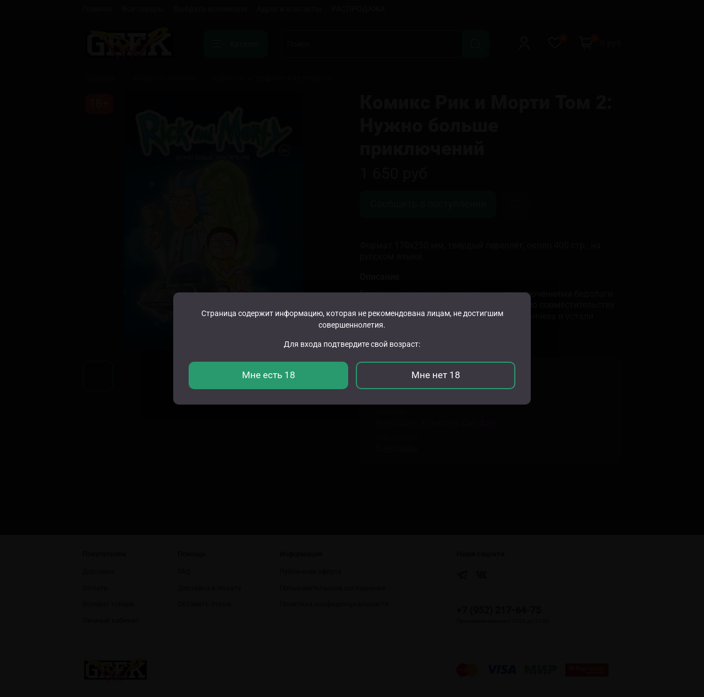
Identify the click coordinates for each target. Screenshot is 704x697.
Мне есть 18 (268, 374)
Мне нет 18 (435, 374)
